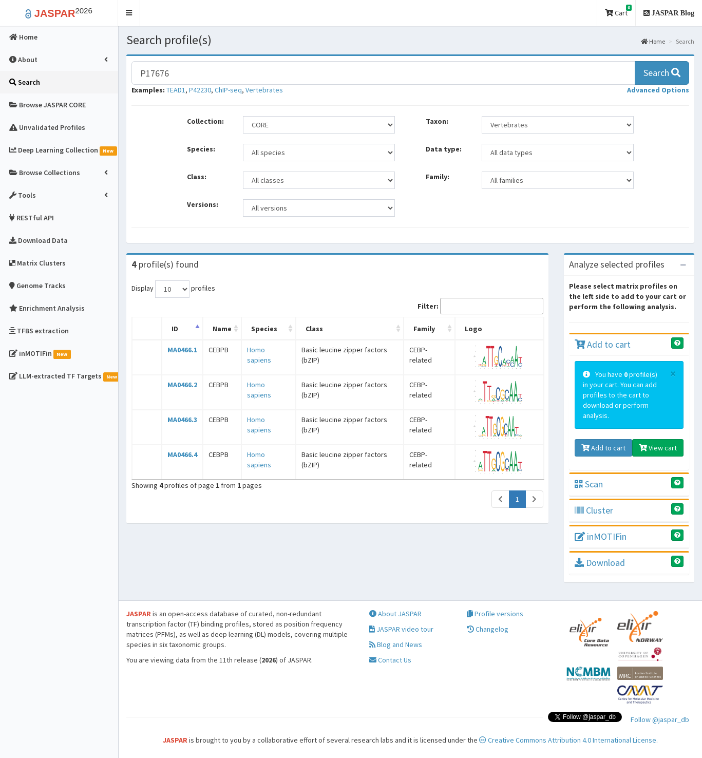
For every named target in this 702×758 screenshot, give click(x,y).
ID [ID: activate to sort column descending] (175, 328)
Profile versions (495, 613)
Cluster (594, 510)
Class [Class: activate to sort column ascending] (314, 328)
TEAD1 (175, 89)
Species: (201, 149)
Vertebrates (264, 89)
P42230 (200, 89)
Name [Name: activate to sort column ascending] (222, 328)
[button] (129, 13)
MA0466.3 (182, 419)
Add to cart (603, 344)
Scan (589, 484)
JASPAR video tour (401, 629)
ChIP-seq (228, 89)
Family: (437, 176)
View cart (658, 447)
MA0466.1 (182, 349)
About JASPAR (395, 613)
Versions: (202, 204)
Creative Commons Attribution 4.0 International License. (568, 740)
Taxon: (437, 121)
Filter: (480, 306)
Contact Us (390, 660)
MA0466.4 (182, 454)
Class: (196, 176)
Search (661, 73)
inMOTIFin (601, 536)
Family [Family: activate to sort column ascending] (424, 328)
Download (600, 562)
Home (653, 41)
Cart (618, 11)
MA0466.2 (182, 384)
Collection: (205, 121)
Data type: (444, 149)
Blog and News (395, 644)
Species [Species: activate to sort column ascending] (264, 328)
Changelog (487, 629)
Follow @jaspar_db (660, 719)
